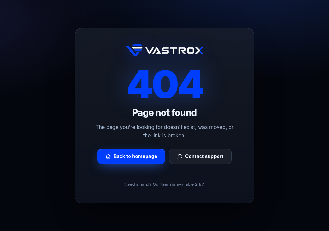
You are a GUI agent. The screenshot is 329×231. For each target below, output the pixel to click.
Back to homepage (131, 156)
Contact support (200, 156)
